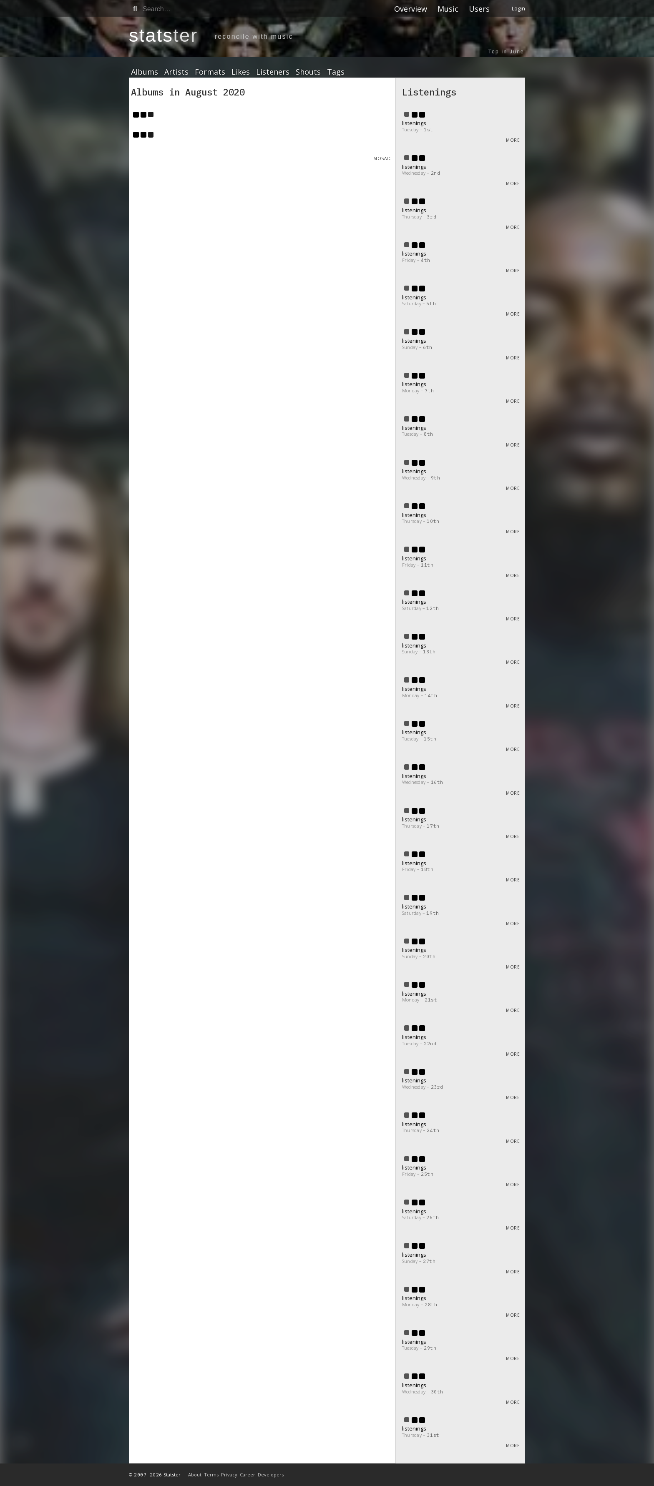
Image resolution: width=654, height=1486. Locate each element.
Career (247, 1474)
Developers (271, 1474)
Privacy (229, 1474)
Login (518, 8)
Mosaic (382, 158)
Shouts (308, 72)
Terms (211, 1474)
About (194, 1474)
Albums (144, 72)
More (513, 140)
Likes (240, 72)
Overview (410, 9)
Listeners (272, 72)
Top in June (506, 52)
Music (448, 9)
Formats (210, 72)
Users (479, 9)
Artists (176, 72)
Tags (336, 72)
